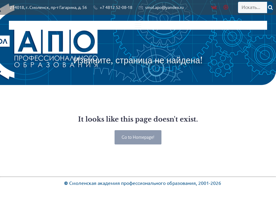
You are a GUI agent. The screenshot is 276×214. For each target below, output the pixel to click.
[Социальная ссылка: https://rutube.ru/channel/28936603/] (226, 7)
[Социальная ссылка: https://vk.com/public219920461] (215, 7)
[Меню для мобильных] (138, 25)
